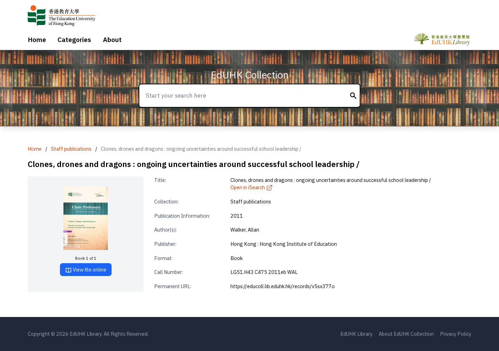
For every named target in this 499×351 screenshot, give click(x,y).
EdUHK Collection (250, 74)
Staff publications (71, 148)
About (112, 39)
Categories (74, 39)
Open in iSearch (251, 187)
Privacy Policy (455, 334)
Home (37, 39)
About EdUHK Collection (406, 334)
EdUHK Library (356, 334)
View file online (85, 270)
